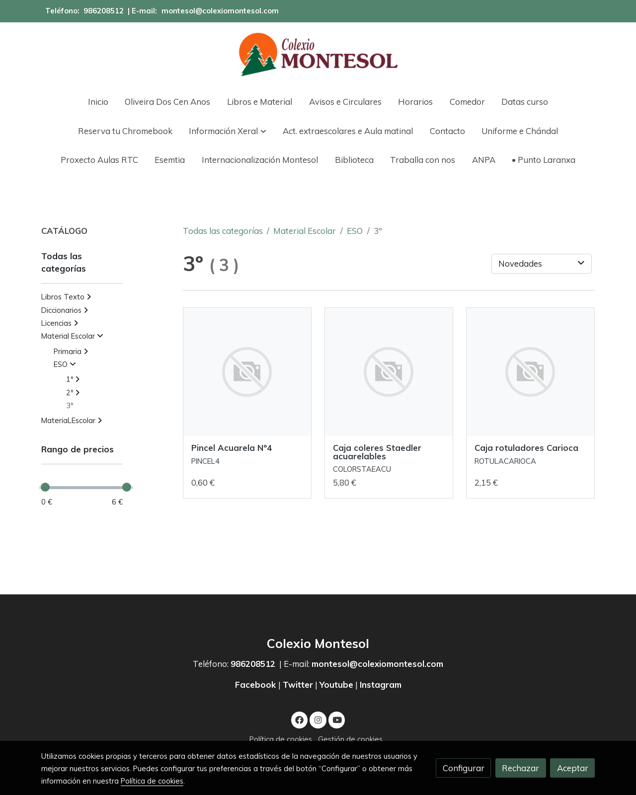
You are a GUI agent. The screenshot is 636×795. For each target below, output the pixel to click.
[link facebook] (299, 719)
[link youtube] (337, 719)
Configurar (463, 768)
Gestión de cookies (350, 739)
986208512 (103, 10)
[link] (318, 54)
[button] (228, 130)
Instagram (380, 684)
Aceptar (572, 768)
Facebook (256, 684)
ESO (355, 230)
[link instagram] (318, 719)
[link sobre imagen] (247, 372)
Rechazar (520, 768)
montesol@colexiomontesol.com (220, 10)
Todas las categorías (223, 230)
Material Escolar (304, 230)
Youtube (336, 684)
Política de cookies (280, 739)
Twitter (298, 684)
